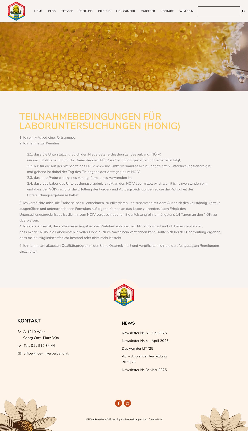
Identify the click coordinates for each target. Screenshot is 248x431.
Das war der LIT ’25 (137, 348)
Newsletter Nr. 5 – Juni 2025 (144, 333)
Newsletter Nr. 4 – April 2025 (145, 340)
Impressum (141, 419)
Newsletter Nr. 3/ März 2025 (144, 370)
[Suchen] (243, 11)
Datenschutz (155, 419)
